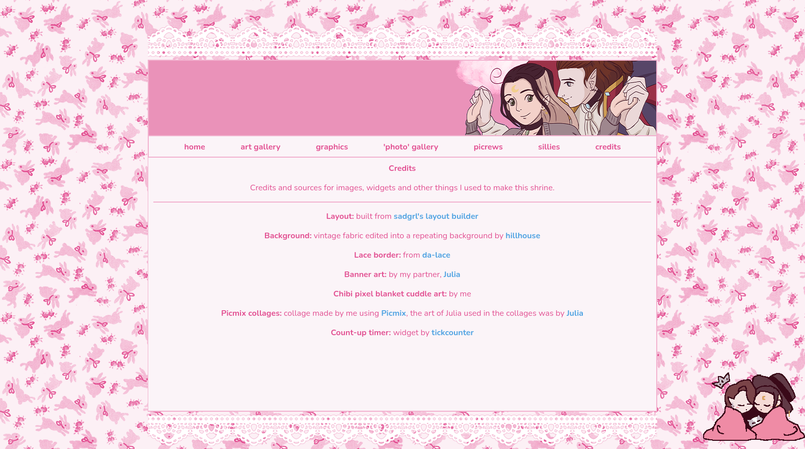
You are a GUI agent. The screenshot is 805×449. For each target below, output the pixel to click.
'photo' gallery (410, 147)
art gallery (260, 147)
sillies (549, 147)
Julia (452, 274)
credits (608, 147)
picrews (488, 147)
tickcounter (453, 332)
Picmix (393, 313)
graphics (332, 147)
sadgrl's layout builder (436, 216)
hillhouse (522, 235)
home (194, 147)
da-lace (436, 255)
